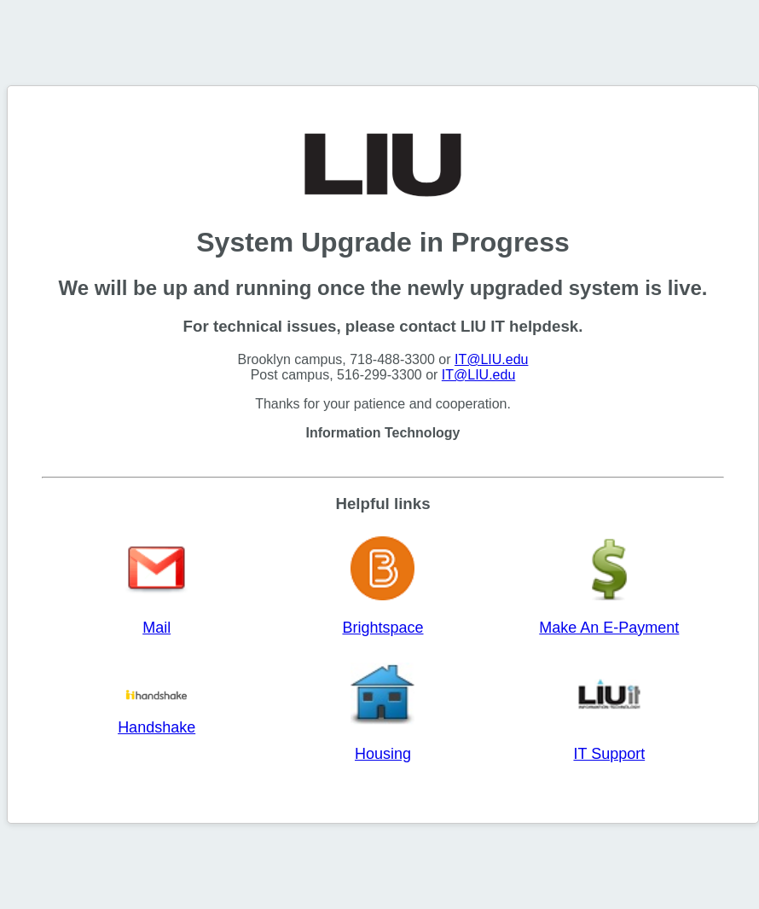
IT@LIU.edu (492, 359)
